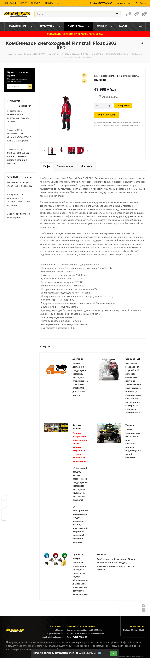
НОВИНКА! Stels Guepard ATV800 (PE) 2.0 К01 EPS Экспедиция (19, 137)
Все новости (25, 105)
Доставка (78, 358)
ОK (113, 653)
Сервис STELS (132, 358)
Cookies (97, 653)
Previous (45, 151)
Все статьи (26, 177)
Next (87, 151)
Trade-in (101, 554)
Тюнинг (129, 425)
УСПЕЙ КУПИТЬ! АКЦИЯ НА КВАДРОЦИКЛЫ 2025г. (75, 33)
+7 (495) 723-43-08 (79, 637)
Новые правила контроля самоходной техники (18, 118)
